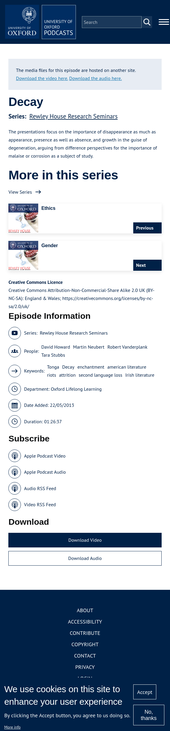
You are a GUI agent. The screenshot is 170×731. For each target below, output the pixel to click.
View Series (20, 192)
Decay (68, 367)
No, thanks (149, 715)
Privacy (85, 667)
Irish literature (139, 375)
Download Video (85, 540)
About (85, 610)
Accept (144, 692)
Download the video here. (42, 78)
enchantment (90, 367)
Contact (85, 655)
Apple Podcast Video (44, 456)
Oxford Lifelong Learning (76, 389)
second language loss (100, 375)
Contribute (85, 633)
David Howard (55, 347)
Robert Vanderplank (127, 347)
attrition (67, 375)
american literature (126, 367)
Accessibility (85, 621)
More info (12, 727)
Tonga (53, 367)
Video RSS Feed (40, 505)
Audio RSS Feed (40, 489)
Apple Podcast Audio (45, 472)
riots (51, 375)
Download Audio (85, 559)
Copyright (85, 644)
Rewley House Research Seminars (73, 117)
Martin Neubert (89, 347)
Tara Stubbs (53, 355)
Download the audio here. (95, 78)
